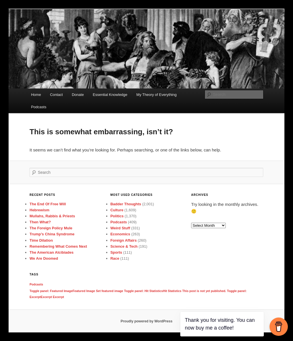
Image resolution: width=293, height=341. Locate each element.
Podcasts (38, 107)
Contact (56, 94)
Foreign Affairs (123, 240)
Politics (117, 216)
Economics (120, 234)
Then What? (40, 222)
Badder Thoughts (125, 204)
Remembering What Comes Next (58, 246)
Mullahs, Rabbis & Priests (52, 216)
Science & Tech (124, 246)
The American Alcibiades (51, 252)
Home (36, 94)
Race (114, 258)
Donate (78, 94)
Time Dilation (41, 240)
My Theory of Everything (156, 94)
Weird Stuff (120, 228)
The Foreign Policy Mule (50, 228)
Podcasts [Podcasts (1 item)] (36, 284)
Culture (117, 210)
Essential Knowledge (110, 94)
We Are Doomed (43, 258)
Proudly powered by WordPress (146, 321)
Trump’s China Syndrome (51, 234)
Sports (116, 252)
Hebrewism (39, 210)
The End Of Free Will (47, 204)
